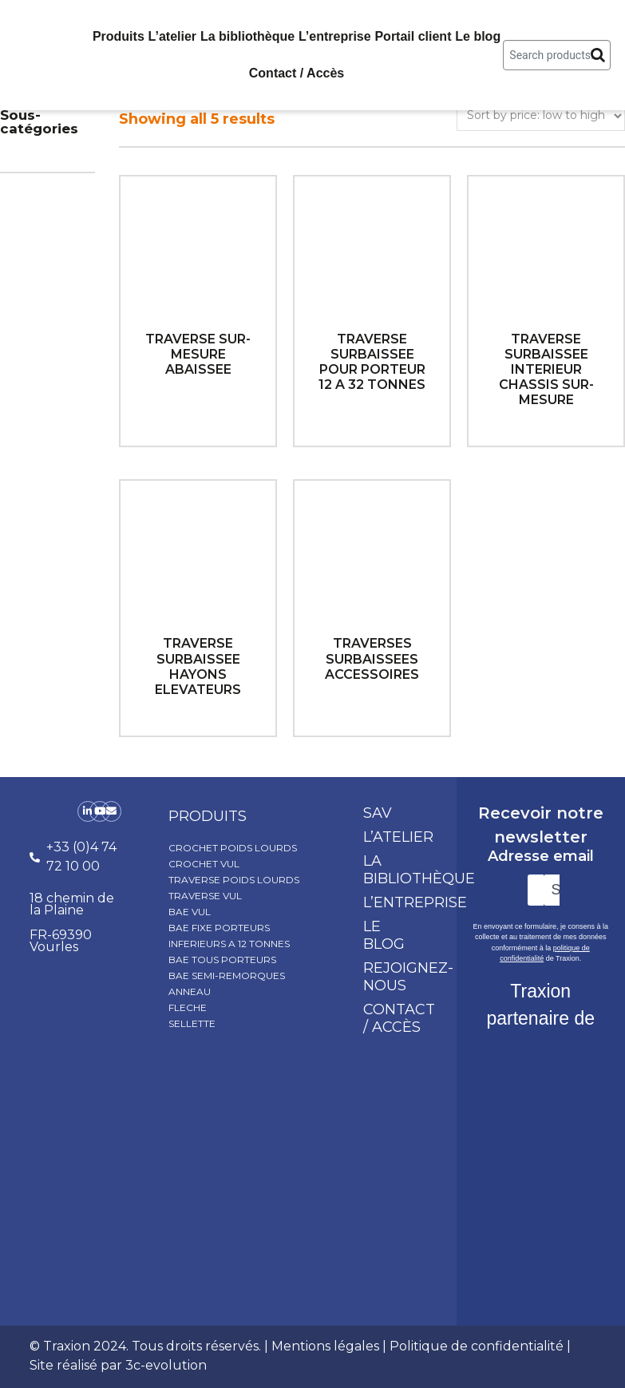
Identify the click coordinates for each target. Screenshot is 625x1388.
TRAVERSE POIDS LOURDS (233, 880)
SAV (377, 813)
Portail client (412, 36)
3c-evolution (166, 1365)
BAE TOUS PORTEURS (222, 960)
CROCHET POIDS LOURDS (232, 848)
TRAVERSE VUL (205, 896)
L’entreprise (335, 36)
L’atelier (172, 36)
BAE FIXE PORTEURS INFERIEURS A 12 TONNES (229, 936)
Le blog (477, 36)
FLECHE (187, 1007)
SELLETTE (192, 1023)
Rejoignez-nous (401, 976)
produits (207, 816)
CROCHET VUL (203, 864)
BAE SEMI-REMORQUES (226, 976)
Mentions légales (325, 1346)
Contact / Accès (296, 73)
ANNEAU (189, 991)
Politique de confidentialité (477, 1346)
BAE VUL (189, 912)
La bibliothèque (247, 36)
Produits (118, 36)
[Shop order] (541, 116)
